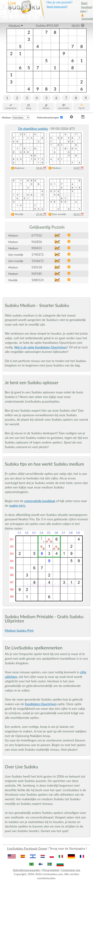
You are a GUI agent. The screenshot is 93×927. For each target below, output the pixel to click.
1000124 (37, 280)
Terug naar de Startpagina (67, 848)
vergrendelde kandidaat (39, 501)
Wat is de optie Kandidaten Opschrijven (40, 347)
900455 (36, 248)
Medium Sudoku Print (19, 630)
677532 (36, 235)
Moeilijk (16, 214)
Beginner (17, 168)
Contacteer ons (70, 870)
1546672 (37, 261)
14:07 (78, 167)
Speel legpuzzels (56, 6)
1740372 (37, 254)
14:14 (41, 167)
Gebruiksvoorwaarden (26, 870)
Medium (14, 26)
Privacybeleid (50, 870)
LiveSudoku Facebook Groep (27, 848)
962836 (36, 242)
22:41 (78, 214)
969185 (36, 273)
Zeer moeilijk (56, 214)
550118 (36, 267)
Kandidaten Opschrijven (41, 704)
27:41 (41, 214)
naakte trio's (17, 505)
